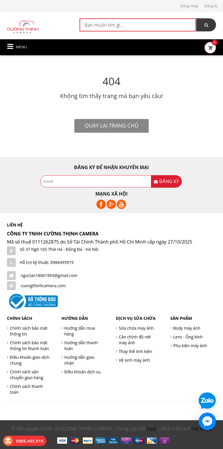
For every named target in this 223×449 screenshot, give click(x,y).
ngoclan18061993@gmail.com (49, 275)
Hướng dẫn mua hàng (79, 331)
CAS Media (202, 429)
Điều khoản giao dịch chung (30, 360)
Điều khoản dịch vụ (82, 372)
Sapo (151, 429)
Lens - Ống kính (188, 337)
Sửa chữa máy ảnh (136, 328)
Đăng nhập (189, 5)
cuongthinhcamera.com (43, 285)
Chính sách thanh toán (26, 389)
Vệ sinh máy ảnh (134, 360)
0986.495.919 (29, 441)
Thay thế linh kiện (135, 351)
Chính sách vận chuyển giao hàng (26, 374)
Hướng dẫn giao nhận (79, 360)
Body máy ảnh (186, 328)
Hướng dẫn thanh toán (81, 345)
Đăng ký (210, 5)
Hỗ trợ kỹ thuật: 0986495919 (47, 262)
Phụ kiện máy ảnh (190, 345)
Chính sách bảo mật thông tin (28, 331)
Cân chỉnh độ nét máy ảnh (135, 339)
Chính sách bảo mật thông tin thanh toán (29, 345)
